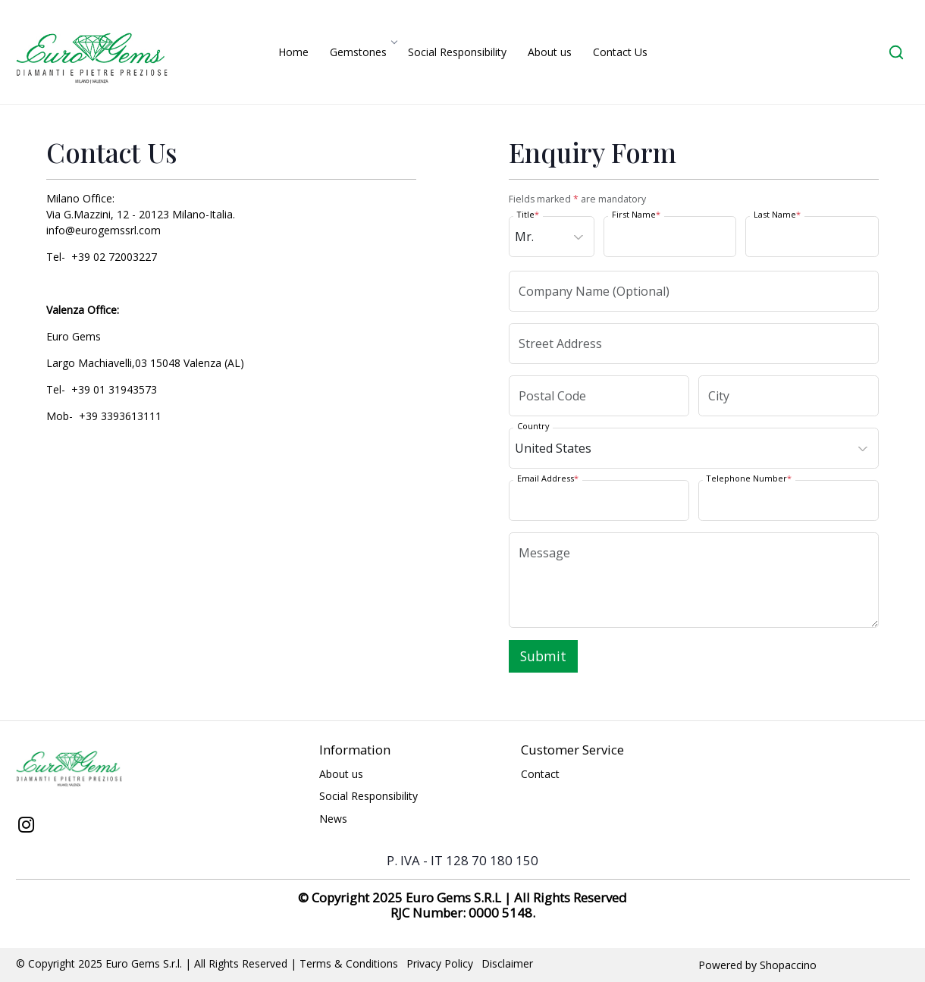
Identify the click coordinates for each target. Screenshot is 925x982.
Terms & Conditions (348, 963)
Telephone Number (749, 478)
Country (533, 425)
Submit (543, 656)
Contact (540, 774)
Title (528, 214)
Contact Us (620, 52)
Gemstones (363, 52)
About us (550, 52)
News (333, 818)
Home (293, 52)
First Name (636, 214)
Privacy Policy (439, 963)
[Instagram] (26, 826)
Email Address (548, 478)
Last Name (777, 214)
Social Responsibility (457, 52)
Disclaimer (507, 963)
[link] (896, 52)
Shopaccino (788, 965)
